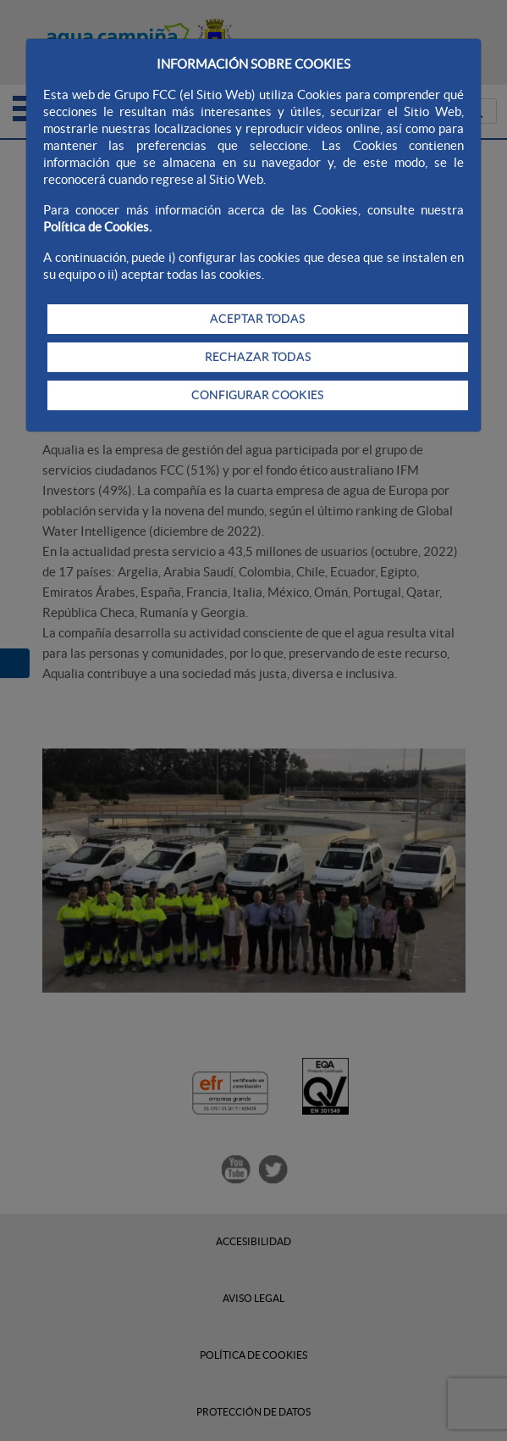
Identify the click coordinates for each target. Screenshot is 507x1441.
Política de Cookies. (97, 227)
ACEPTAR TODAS (257, 318)
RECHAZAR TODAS (258, 357)
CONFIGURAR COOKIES (257, 395)
